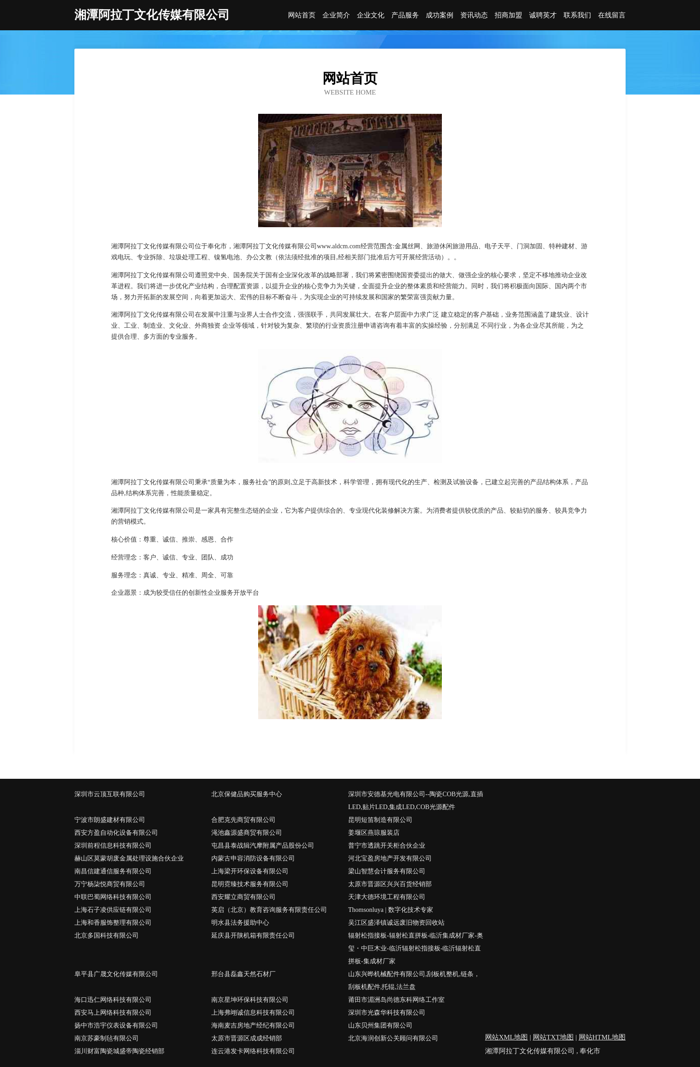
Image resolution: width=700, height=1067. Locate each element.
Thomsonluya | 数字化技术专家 (390, 909)
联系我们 (577, 15)
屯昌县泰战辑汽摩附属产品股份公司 (262, 845)
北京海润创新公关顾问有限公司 (393, 1038)
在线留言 (612, 15)
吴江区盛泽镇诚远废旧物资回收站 (396, 922)
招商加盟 (508, 15)
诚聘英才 (543, 15)
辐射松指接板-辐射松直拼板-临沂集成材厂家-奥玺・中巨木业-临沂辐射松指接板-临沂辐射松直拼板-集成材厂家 (415, 948)
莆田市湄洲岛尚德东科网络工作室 (396, 999)
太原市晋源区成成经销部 (246, 1038)
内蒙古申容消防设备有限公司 (253, 858)
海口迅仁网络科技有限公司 (113, 999)
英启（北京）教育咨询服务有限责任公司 (269, 909)
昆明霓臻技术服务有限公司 (249, 884)
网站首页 (302, 15)
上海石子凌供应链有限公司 (113, 909)
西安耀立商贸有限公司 (243, 897)
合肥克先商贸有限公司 (243, 819)
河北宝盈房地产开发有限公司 (390, 858)
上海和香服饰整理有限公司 (113, 922)
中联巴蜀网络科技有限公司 (113, 897)
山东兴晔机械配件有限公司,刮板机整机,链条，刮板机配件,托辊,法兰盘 (414, 980)
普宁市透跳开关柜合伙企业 (386, 845)
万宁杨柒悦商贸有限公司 (109, 884)
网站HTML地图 (602, 1037)
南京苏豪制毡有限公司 (106, 1038)
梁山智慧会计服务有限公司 (386, 871)
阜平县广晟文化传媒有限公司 (116, 974)
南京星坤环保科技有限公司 (249, 999)
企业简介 (336, 15)
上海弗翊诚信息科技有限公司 (253, 1012)
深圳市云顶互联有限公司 (109, 794)
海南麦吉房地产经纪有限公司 (253, 1025)
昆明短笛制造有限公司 (380, 819)
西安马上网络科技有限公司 (113, 1012)
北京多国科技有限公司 (106, 935)
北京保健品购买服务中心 (246, 794)
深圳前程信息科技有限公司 (113, 845)
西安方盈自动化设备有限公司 (116, 832)
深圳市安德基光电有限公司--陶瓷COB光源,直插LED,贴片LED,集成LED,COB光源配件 (415, 800)
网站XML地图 (506, 1037)
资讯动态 (474, 15)
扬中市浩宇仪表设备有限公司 (116, 1025)
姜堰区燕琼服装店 (374, 832)
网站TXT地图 (553, 1037)
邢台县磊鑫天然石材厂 (243, 974)
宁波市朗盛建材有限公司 (109, 819)
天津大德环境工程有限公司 (386, 897)
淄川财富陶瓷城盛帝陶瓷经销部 (119, 1051)
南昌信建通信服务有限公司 (113, 871)
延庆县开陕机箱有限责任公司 (253, 935)
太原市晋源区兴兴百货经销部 (390, 884)
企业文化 (370, 15)
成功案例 (439, 15)
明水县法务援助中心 (240, 922)
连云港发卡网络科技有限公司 (253, 1051)
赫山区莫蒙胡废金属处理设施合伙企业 (129, 858)
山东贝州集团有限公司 (380, 1025)
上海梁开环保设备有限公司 (249, 871)
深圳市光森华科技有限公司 (386, 1012)
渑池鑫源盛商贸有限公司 (246, 832)
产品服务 (405, 15)
